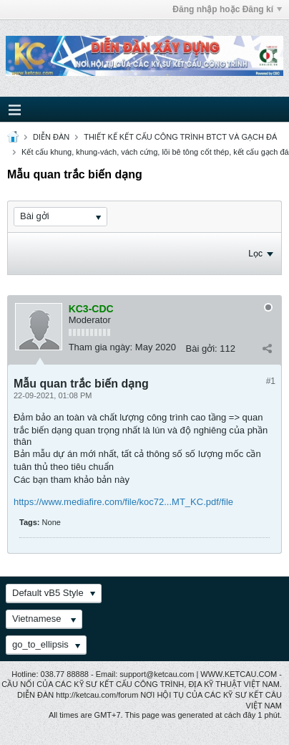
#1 (270, 381)
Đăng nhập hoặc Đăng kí (227, 9)
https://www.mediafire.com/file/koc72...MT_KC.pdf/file (123, 501)
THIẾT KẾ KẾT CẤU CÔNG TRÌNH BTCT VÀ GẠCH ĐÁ (180, 137)
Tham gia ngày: (101, 347)
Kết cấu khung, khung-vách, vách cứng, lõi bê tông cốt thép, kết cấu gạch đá (155, 152)
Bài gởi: (201, 348)
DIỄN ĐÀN (51, 137)
